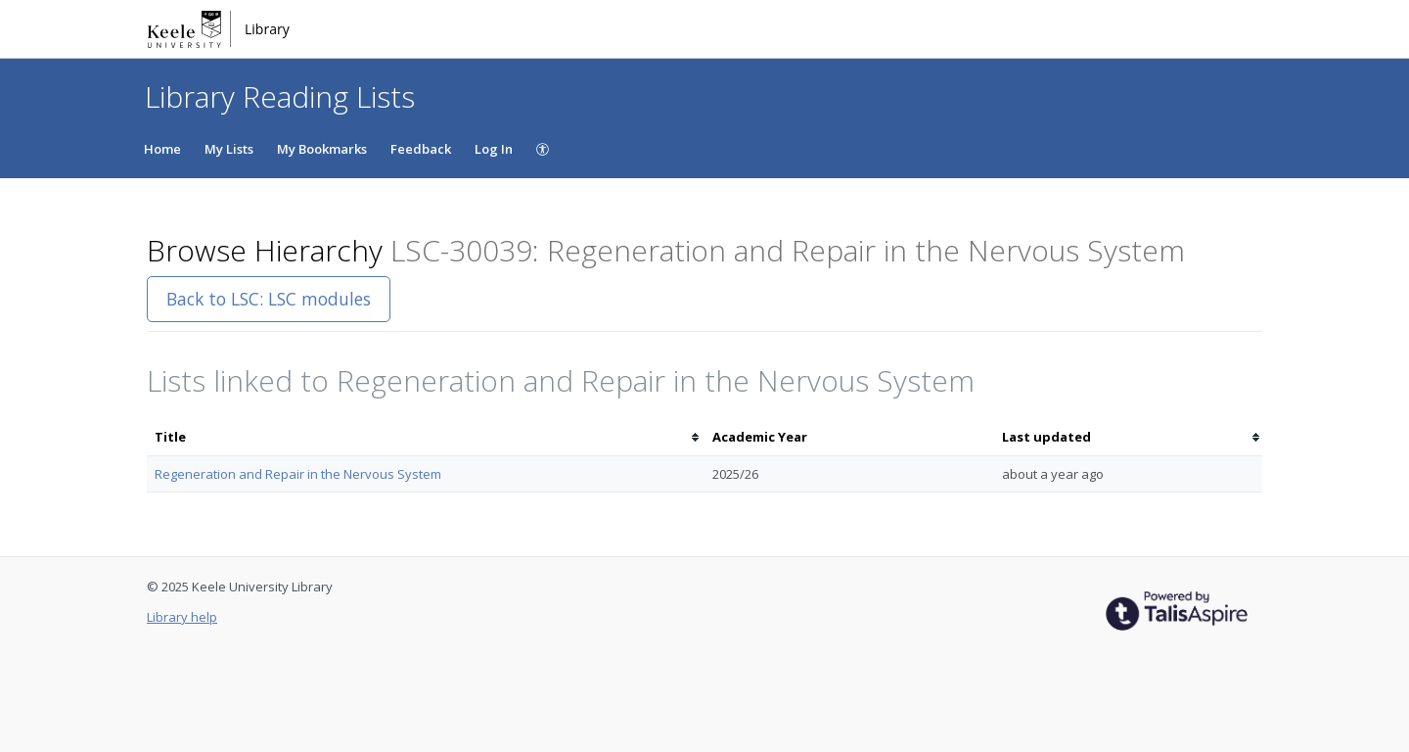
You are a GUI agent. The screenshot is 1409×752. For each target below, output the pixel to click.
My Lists (229, 149)
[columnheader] (425, 437)
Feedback (420, 149)
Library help (182, 617)
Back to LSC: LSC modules (268, 298)
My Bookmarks (322, 149)
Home (162, 149)
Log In (494, 149)
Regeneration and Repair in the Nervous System (298, 474)
